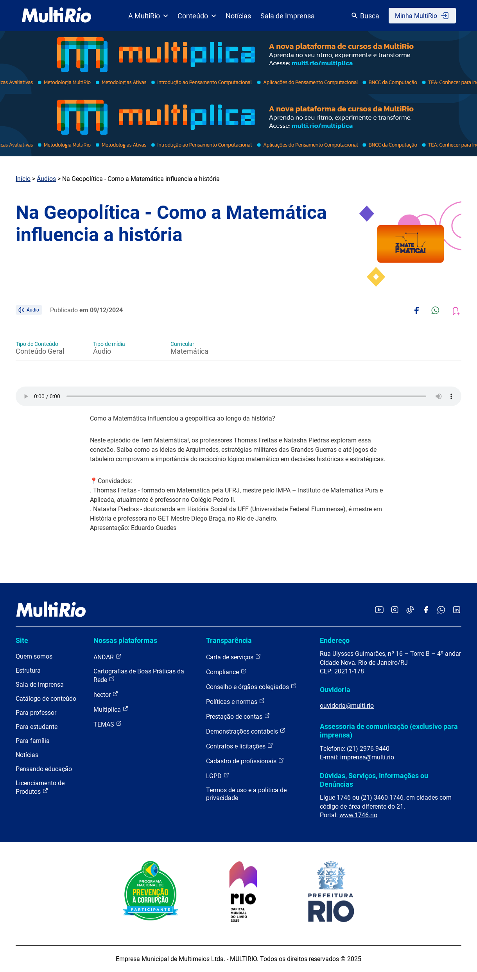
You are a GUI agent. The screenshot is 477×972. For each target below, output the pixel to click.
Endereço (335, 640)
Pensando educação (44, 769)
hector (105, 694)
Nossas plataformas (125, 640)
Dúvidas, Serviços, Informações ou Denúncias (374, 780)
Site (22, 640)
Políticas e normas (235, 701)
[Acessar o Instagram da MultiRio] (395, 610)
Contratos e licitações (239, 746)
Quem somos (34, 656)
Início (23, 179)
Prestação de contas (238, 716)
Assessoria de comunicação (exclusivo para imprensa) (389, 730)
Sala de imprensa (40, 684)
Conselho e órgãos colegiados (251, 686)
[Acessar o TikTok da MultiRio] (410, 610)
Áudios (46, 179)
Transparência (229, 640)
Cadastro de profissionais (245, 761)
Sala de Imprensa (287, 16)
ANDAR (107, 657)
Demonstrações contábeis (246, 731)
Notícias (238, 16)
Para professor (36, 712)
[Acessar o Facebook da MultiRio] (425, 610)
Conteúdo (197, 16)
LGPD (218, 776)
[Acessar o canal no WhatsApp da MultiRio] (441, 610)
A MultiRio (148, 16)
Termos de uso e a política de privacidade (246, 794)
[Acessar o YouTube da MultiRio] (379, 610)
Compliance (226, 672)
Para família (33, 741)
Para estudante (36, 726)
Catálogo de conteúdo (46, 698)
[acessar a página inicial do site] (56, 15)
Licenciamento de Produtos (40, 787)
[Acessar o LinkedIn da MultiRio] (456, 610)
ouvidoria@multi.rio (347, 705)
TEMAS (107, 724)
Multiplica (111, 709)
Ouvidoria (335, 690)
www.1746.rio (358, 815)
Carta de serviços (233, 657)
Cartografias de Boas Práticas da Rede (138, 676)
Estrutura (28, 670)
